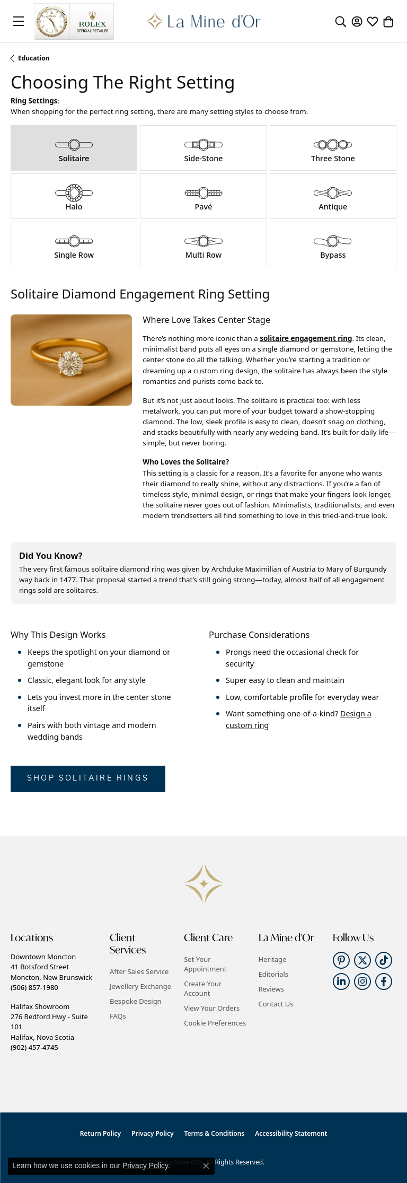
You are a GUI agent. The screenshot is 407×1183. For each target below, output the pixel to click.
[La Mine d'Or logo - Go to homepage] (204, 21)
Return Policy (100, 1133)
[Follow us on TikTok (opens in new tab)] (383, 960)
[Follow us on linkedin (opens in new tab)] (341, 981)
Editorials (274, 974)
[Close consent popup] (206, 1166)
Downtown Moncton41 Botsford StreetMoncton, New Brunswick (51, 972)
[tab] (74, 148)
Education (34, 58)
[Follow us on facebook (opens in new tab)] (383, 981)
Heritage (273, 959)
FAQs (118, 1016)
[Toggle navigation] (18, 21)
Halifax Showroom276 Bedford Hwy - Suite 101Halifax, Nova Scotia (49, 1027)
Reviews (271, 989)
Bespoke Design (136, 1001)
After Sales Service (139, 971)
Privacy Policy (152, 1133)
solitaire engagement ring (306, 338)
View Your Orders (212, 1008)
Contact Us (276, 1004)
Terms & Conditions (214, 1133)
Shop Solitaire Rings (88, 779)
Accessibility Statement (291, 1133)
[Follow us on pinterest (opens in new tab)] (341, 960)
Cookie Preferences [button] (215, 1023)
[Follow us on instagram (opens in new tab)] (362, 981)
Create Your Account (203, 988)
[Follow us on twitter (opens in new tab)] (362, 960)
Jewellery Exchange (140, 986)
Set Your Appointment (205, 964)
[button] (340, 21)
